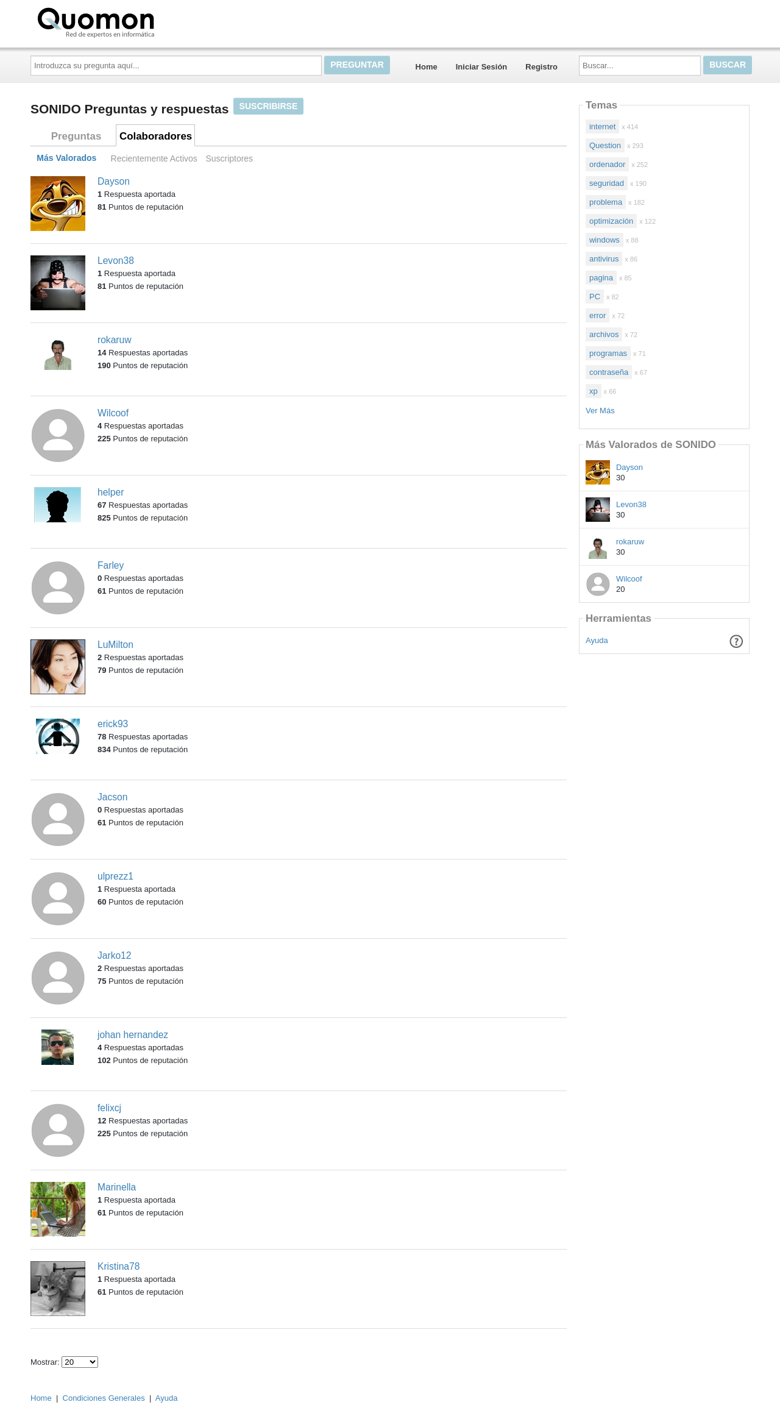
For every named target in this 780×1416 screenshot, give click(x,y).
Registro (541, 66)
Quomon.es (135, 21)
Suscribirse (268, 106)
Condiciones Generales (104, 1398)
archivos (604, 334)
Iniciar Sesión (482, 66)
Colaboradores (155, 136)
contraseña (608, 372)
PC (594, 296)
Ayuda (597, 640)
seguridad (606, 183)
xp (593, 391)
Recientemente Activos (154, 158)
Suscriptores (229, 158)
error (597, 315)
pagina (601, 277)
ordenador (607, 164)
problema (605, 202)
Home (427, 66)
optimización (611, 221)
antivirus (604, 258)
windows (604, 239)
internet (602, 126)
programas (608, 353)
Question (605, 145)
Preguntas (76, 136)
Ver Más (600, 410)
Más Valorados (66, 158)
